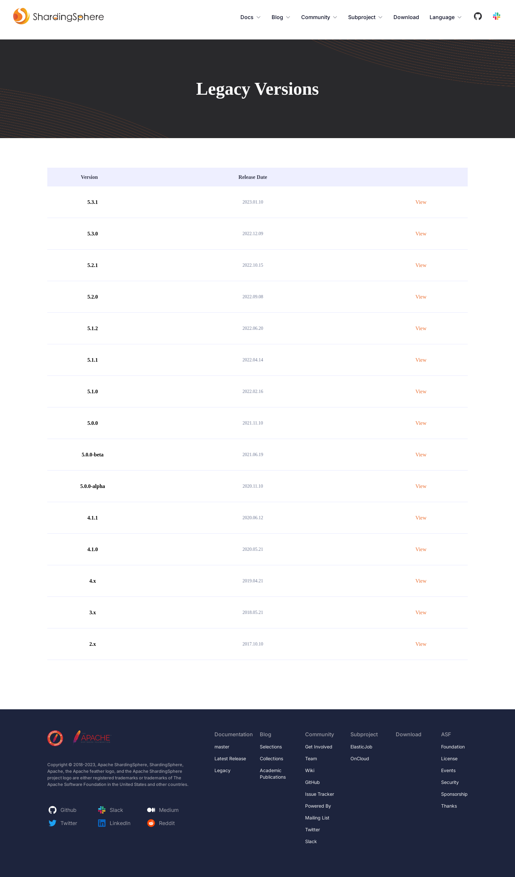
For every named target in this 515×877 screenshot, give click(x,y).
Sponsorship (454, 794)
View (421, 202)
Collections (271, 758)
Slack (311, 841)
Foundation (453, 746)
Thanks (449, 806)
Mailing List (317, 817)
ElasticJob (361, 746)
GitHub (312, 782)
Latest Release (230, 758)
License (449, 758)
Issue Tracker (321, 794)
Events (448, 770)
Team (311, 758)
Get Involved (318, 746)
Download (406, 17)
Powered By (318, 806)
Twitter (312, 829)
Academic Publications (273, 773)
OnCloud (359, 758)
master (221, 746)
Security (450, 782)
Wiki (309, 770)
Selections (271, 746)
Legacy (222, 770)
